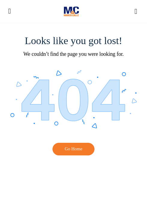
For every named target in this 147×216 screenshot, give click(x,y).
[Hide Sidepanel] (134, 11)
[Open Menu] (9, 11)
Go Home (73, 148)
